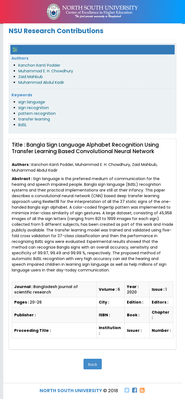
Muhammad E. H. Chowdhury (45, 71)
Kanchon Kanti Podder (39, 65)
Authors (19, 58)
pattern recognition (37, 113)
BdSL (22, 125)
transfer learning (34, 119)
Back (92, 364)
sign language (31, 102)
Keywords (21, 95)
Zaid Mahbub (30, 76)
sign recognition (33, 107)
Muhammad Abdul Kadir (41, 82)
